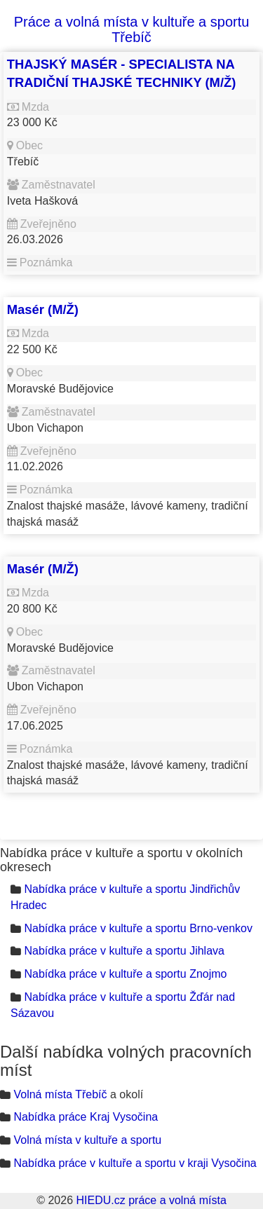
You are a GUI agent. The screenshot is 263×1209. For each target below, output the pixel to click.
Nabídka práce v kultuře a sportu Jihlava (124, 951)
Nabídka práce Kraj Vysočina (85, 1117)
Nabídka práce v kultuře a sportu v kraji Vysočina (134, 1163)
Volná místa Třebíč (60, 1094)
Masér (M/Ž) (43, 309)
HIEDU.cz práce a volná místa (151, 1200)
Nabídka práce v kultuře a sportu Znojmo (125, 974)
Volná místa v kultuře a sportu (87, 1140)
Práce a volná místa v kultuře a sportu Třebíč (132, 29)
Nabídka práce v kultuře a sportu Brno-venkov (138, 928)
